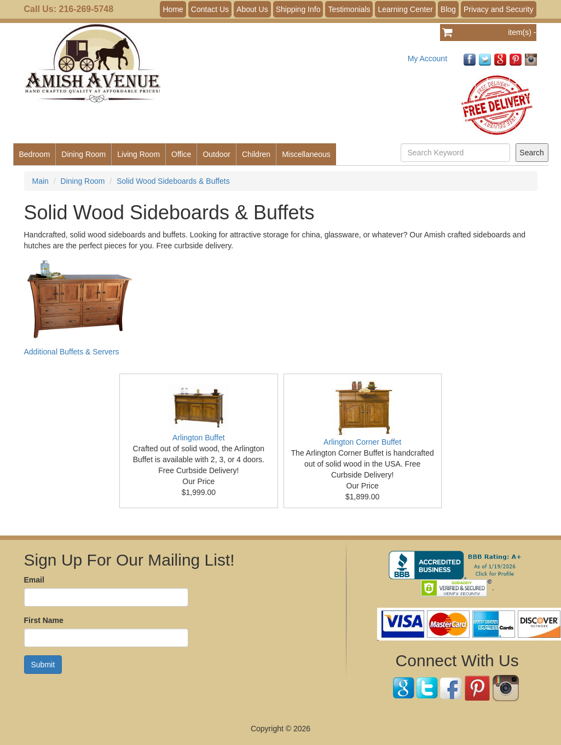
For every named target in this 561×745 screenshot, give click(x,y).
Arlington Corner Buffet (362, 442)
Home (173, 9)
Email (34, 579)
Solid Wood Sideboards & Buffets (173, 181)
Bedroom (34, 154)
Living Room (138, 154)
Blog (448, 9)
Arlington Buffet (198, 437)
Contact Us (210, 9)
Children (256, 154)
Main (40, 181)
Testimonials (349, 9)
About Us (252, 9)
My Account (427, 58)
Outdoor (216, 154)
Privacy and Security (499, 9)
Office (181, 154)
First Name (43, 620)
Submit (43, 664)
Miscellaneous (306, 154)
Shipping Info (298, 9)
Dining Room (83, 154)
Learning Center (405, 9)
